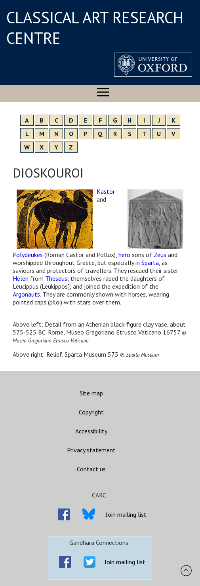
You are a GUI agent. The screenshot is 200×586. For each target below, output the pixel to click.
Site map (91, 393)
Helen (21, 278)
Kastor (106, 191)
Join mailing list (126, 514)
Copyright (91, 412)
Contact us (91, 469)
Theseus (56, 278)
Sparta (150, 263)
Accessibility (91, 431)
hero (124, 255)
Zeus (160, 255)
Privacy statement (91, 450)
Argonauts (26, 294)
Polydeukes (28, 255)
